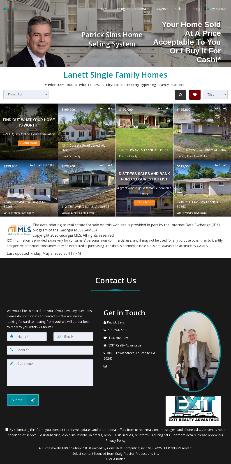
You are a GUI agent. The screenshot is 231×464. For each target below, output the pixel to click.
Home (104, 9)
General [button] (142, 9)
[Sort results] (26, 94)
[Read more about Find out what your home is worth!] (29, 132)
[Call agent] (14, 9)
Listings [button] (122, 9)
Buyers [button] (162, 9)
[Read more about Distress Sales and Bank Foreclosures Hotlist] (144, 188)
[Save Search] (195, 95)
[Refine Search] (180, 95)
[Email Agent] (7, 9)
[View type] (215, 94)
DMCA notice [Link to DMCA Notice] (115, 459)
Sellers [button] (181, 9)
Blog (196, 9)
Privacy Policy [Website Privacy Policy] (115, 440)
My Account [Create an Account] (217, 9)
